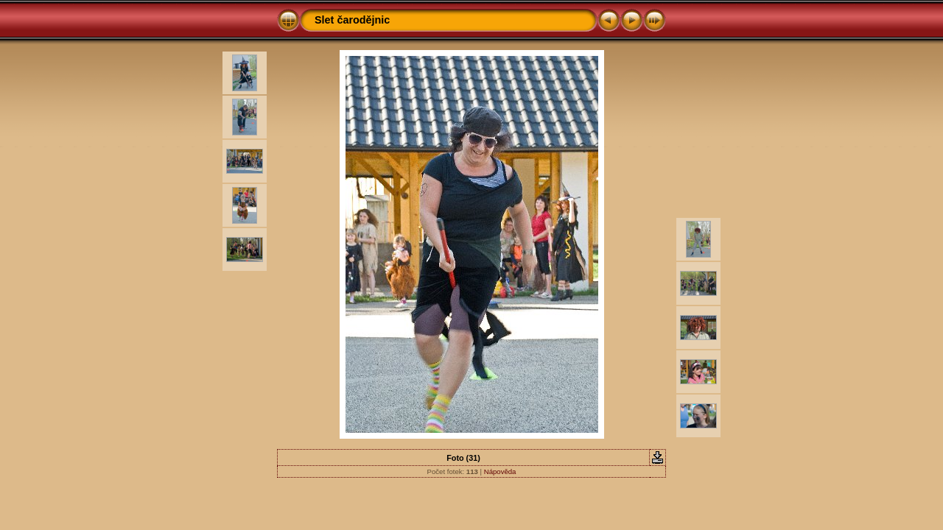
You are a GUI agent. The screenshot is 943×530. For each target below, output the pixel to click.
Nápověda (500, 471)
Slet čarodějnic (352, 20)
